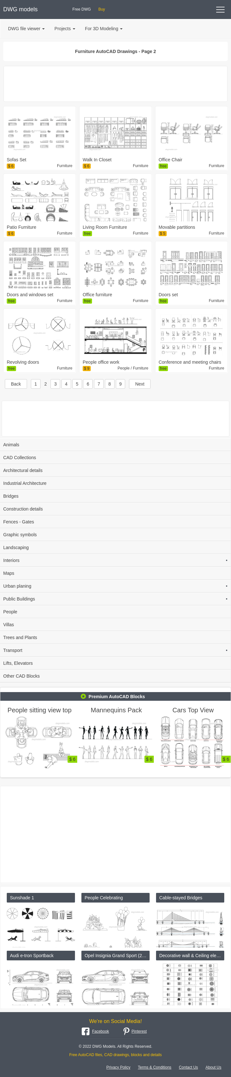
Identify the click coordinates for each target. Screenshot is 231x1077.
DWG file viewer (26, 28)
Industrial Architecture (25, 483)
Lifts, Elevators (18, 663)
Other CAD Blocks (21, 676)
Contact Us (188, 1067)
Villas (8, 624)
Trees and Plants (20, 637)
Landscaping (16, 547)
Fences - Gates (18, 521)
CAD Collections (19, 457)
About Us (213, 1067)
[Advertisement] (115, 83)
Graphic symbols (20, 534)
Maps (8, 573)
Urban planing (115, 586)
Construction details (23, 509)
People (10, 611)
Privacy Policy (118, 1067)
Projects (64, 28)
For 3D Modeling (104, 28)
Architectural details (22, 470)
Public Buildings (115, 599)
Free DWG (81, 9)
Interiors (115, 560)
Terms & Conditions (154, 1067)
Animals (11, 444)
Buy (101, 9)
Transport (115, 650)
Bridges (10, 496)
